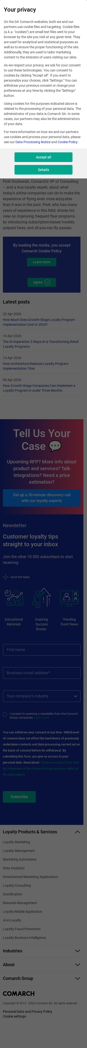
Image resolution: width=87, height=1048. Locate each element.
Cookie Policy (68, 142)
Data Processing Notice (33, 142)
